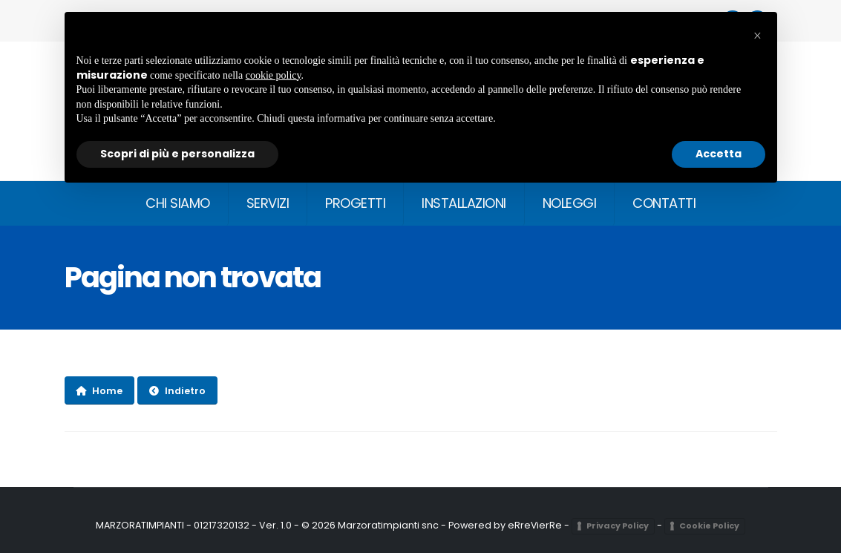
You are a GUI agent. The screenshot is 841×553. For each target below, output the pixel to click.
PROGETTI (355, 203)
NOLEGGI (570, 203)
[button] (758, 36)
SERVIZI (267, 203)
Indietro (177, 391)
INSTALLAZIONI (464, 203)
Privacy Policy (618, 525)
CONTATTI (664, 203)
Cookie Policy (710, 525)
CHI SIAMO (177, 203)
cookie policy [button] (273, 75)
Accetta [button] (719, 153)
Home (99, 391)
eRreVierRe (535, 525)
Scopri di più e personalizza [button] (177, 153)
